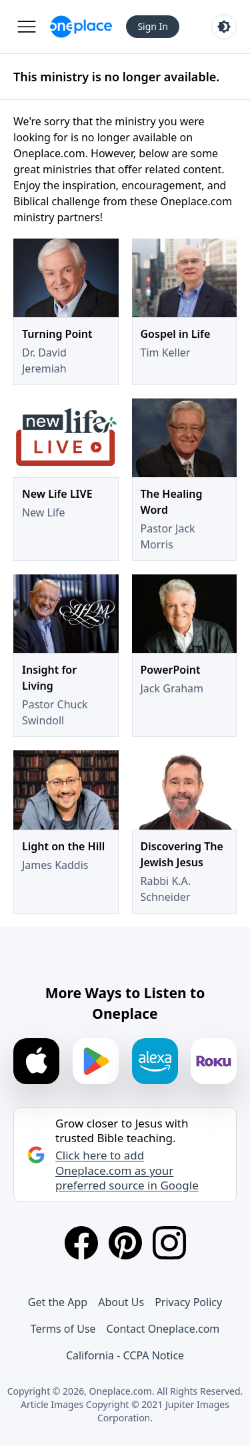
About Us (121, 1302)
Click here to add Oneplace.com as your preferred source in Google (127, 1170)
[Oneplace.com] (81, 26)
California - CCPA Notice (125, 1355)
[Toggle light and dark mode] (224, 26)
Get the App (57, 1302)
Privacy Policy (188, 1302)
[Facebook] (81, 1242)
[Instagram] (169, 1242)
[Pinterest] (125, 1242)
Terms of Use (63, 1328)
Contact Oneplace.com (163, 1328)
